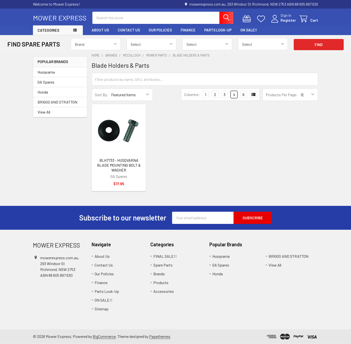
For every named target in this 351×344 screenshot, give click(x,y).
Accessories (163, 291)
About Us (100, 30)
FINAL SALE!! (165, 256)
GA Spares (46, 82)
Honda (43, 92)
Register (288, 20)
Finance (188, 30)
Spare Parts (163, 265)
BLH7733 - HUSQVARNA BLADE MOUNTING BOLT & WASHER (119, 165)
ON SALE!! (248, 30)
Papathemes (159, 336)
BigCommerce (104, 336)
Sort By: (101, 94)
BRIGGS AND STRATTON (57, 102)
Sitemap (101, 308)
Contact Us (129, 30)
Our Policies (160, 30)
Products (160, 282)
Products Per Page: (282, 94)
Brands (159, 273)
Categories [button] (48, 30)
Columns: (192, 94)
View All (44, 112)
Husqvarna (46, 72)
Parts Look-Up (218, 30)
